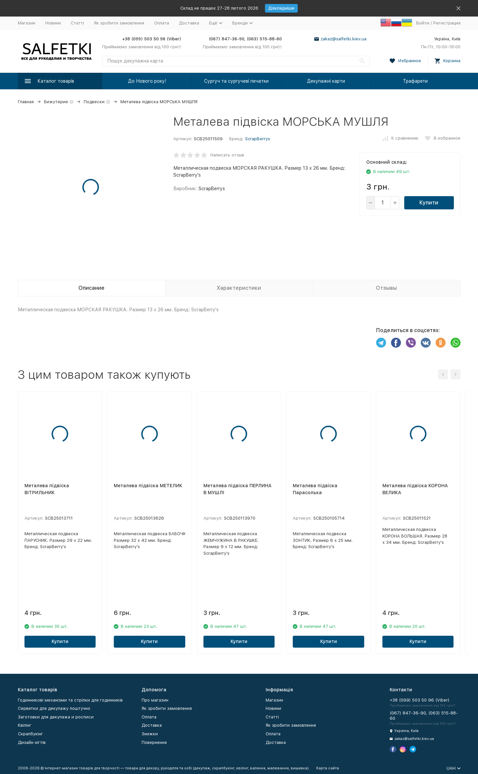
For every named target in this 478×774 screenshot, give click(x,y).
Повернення (154, 742)
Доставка (189, 23)
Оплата (161, 23)
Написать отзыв (227, 154)
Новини (53, 23)
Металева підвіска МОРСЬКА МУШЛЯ (158, 101)
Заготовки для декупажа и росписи (56, 716)
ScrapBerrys (257, 138)
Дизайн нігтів (32, 742)
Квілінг (24, 725)
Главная (26, 101)
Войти (422, 23)
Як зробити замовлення (119, 23)
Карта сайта (327, 768)
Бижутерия (56, 101)
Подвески (94, 101)
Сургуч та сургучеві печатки (236, 81)
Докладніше (281, 8)
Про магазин (155, 700)
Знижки (150, 733)
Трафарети (415, 81)
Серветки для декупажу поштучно (54, 708)
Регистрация (446, 23)
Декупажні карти (326, 81)
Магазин (26, 23)
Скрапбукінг (30, 733)
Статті (77, 23)
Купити (428, 202)
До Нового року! (147, 81)
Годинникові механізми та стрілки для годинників (70, 700)
